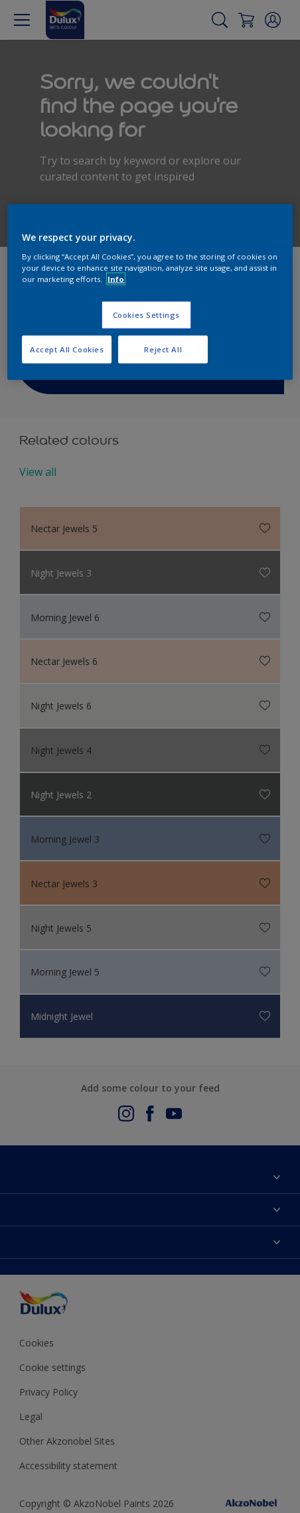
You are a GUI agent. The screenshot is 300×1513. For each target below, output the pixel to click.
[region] (149, 292)
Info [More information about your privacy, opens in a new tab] (116, 278)
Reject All (163, 349)
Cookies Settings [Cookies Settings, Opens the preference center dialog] (146, 314)
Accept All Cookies (67, 349)
